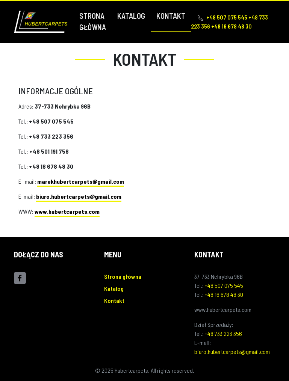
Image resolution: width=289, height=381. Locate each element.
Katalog (131, 15)
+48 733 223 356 (223, 333)
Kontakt (170, 15)
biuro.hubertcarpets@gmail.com (78, 196)
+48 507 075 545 (224, 285)
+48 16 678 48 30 (224, 294)
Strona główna (92, 21)
